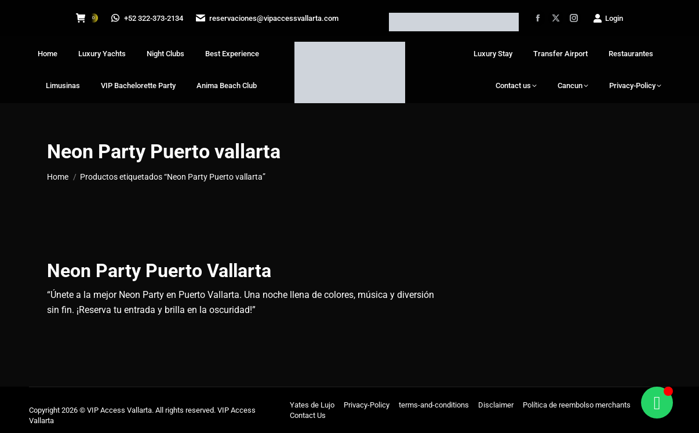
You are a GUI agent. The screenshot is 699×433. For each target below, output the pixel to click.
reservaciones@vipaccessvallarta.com (269, 18)
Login (607, 18)
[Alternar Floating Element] (657, 403)
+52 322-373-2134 (148, 18)
